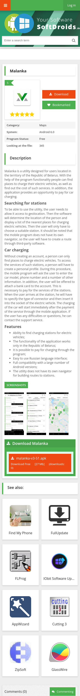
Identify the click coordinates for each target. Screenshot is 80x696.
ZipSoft (20, 669)
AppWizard (20, 624)
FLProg (20, 578)
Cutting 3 (59, 624)
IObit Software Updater (60, 578)
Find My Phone (20, 533)
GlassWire (59, 669)
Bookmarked (58, 105)
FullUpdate (59, 533)
